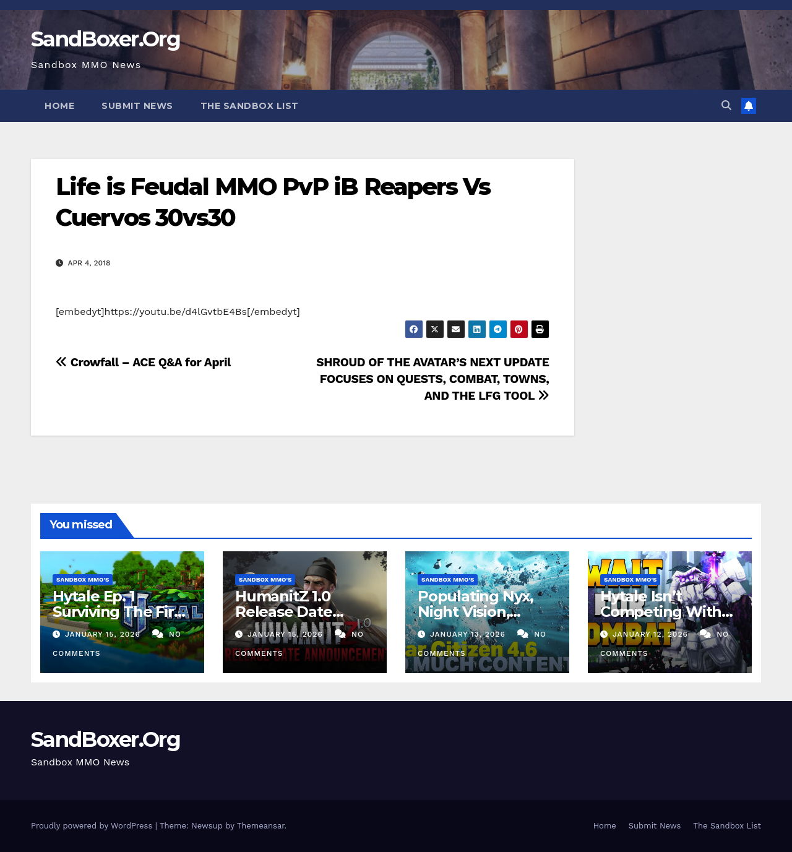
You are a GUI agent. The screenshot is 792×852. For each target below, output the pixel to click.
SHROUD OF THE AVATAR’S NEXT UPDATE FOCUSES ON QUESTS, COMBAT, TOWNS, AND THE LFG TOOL (432, 379)
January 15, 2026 (104, 634)
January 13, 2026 (469, 634)
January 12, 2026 (652, 634)
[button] (726, 105)
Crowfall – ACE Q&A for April (143, 362)
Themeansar (261, 825)
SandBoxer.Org (105, 39)
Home (59, 105)
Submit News (137, 105)
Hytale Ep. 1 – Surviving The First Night (120, 611)
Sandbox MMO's (82, 579)
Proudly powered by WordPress (93, 825)
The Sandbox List (249, 105)
